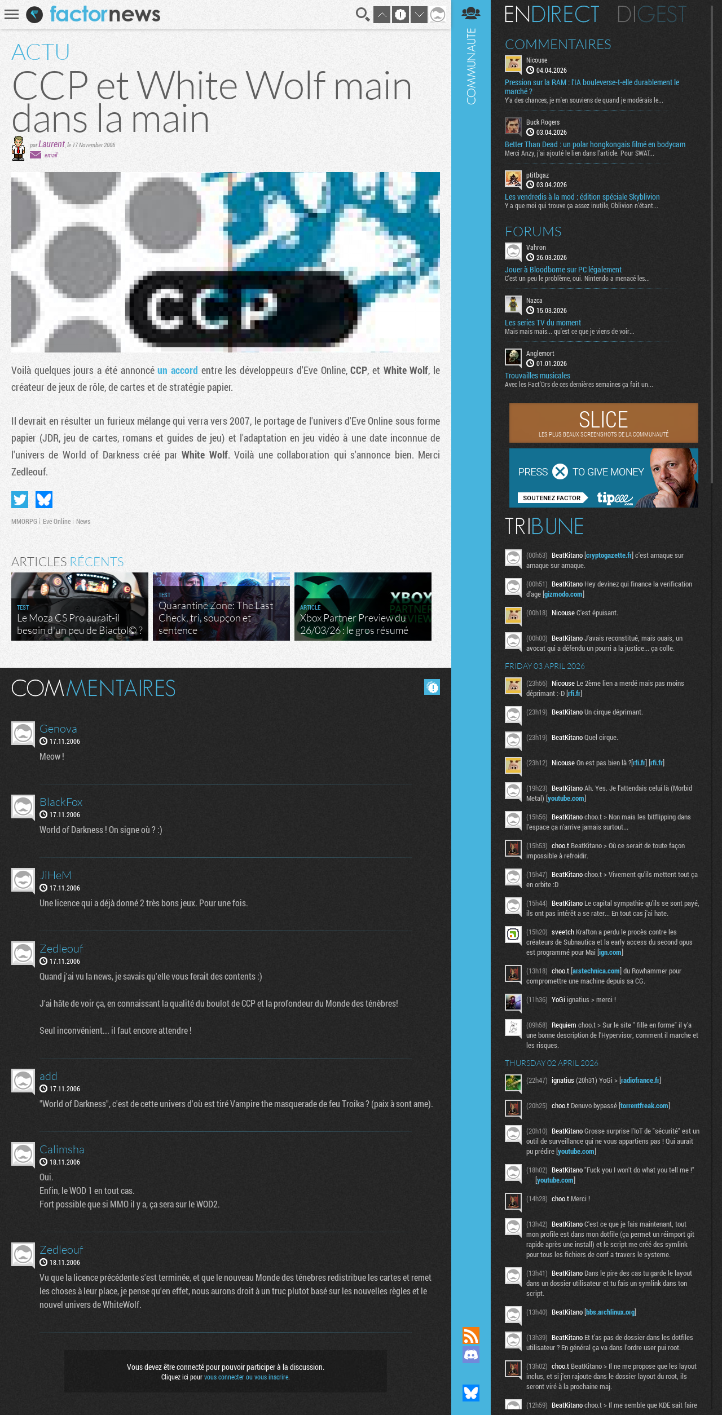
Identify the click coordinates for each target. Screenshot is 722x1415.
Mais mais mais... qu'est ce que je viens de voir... (570, 331)
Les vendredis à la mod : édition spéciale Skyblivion (582, 196)
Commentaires (558, 44)
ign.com (610, 952)
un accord (177, 370)
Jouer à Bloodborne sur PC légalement (563, 269)
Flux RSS (471, 1335)
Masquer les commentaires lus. (432, 687)
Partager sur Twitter (19, 499)
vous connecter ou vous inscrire (246, 1376)
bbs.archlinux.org (610, 1312)
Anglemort (540, 353)
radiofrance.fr (640, 1080)
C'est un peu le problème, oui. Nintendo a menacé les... (577, 278)
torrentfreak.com (644, 1105)
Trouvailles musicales (537, 375)
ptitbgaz (537, 174)
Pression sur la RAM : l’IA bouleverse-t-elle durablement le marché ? (592, 87)
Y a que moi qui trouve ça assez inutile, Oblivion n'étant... (581, 205)
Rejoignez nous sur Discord (471, 1354)
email (51, 155)
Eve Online (57, 521)
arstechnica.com (596, 971)
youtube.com (566, 798)
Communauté (471, 652)
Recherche (363, 14)
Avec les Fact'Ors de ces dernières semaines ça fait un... (579, 384)
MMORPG (24, 521)
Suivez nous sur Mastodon (471, 1373)
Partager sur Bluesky (44, 499)
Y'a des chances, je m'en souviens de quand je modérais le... (584, 99)
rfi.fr (574, 693)
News (83, 521)
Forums (533, 231)
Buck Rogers (543, 121)
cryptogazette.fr (609, 555)
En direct (552, 14)
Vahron (536, 247)
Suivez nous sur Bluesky (471, 1393)
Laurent (51, 143)
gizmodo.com (563, 594)
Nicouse (536, 59)
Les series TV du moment (543, 322)
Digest (652, 14)
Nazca (534, 300)
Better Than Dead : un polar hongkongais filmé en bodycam (595, 144)
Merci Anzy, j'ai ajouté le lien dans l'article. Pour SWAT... (579, 152)
